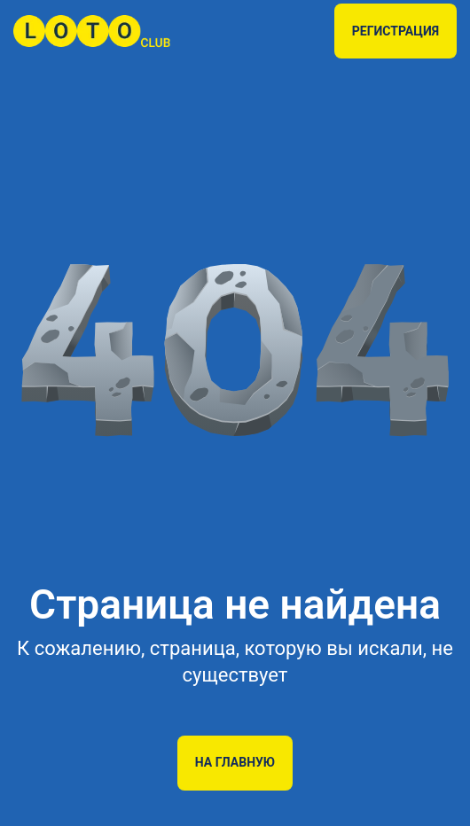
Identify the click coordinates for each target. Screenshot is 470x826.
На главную (235, 762)
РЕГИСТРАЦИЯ (395, 31)
